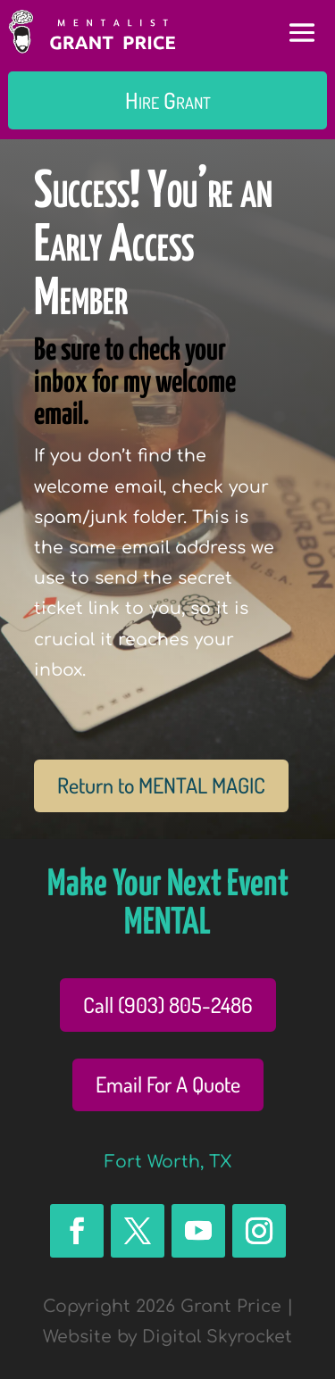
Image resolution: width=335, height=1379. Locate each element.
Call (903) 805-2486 (168, 1004)
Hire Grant (168, 100)
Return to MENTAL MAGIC (161, 785)
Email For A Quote (168, 1084)
